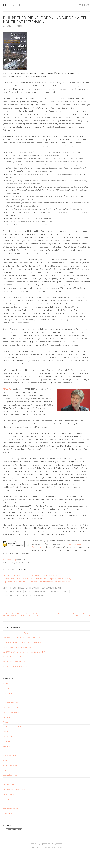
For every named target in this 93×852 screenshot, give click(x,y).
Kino (4, 751)
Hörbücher (6, 741)
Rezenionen (39, 595)
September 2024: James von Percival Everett (17, 647)
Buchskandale (7, 693)
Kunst (5, 770)
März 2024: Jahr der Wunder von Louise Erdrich (18, 666)
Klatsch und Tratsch (9, 756)
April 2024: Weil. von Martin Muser (14, 662)
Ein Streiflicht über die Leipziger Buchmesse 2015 (73, 614)
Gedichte (6, 732)
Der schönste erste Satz (11, 707)
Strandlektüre (7, 814)
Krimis (5, 760)
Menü (85, 5)
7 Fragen (6, 683)
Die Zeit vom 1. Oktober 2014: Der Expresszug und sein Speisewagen (30, 575)
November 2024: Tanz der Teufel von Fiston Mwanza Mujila (22, 642)
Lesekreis (12, 5)
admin (20, 26)
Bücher (5, 698)
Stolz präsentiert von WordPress (46, 844)
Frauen (5, 722)
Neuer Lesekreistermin (10, 809)
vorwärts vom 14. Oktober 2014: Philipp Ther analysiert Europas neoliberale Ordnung (37, 578)
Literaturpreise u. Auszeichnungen (45, 588)
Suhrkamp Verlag (9, 559)
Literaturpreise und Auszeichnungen (42, 591)
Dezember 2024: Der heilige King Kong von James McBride (22, 637)
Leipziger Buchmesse (13, 591)
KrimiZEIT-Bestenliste (10, 765)
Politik (65, 591)
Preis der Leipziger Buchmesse (17, 595)
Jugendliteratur (8, 746)
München (6, 799)
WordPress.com (55, 847)
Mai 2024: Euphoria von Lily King (13, 657)
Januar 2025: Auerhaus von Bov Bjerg (15, 633)
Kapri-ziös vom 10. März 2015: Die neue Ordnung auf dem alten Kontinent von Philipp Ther (38, 582)
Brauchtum (6, 688)
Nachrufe (6, 804)
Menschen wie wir (9, 794)
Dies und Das (7, 717)
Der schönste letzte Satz (11, 712)
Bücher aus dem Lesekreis (11, 703)
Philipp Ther (7, 389)
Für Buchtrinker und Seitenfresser (14, 727)
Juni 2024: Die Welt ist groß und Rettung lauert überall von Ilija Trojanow (26, 652)
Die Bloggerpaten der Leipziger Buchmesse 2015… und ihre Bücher (20, 614)
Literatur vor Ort (8, 785)
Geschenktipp (7, 736)
